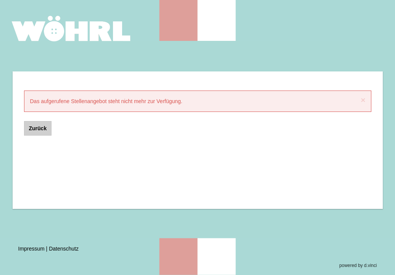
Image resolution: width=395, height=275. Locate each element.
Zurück (38, 128)
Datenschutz (64, 249)
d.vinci (370, 265)
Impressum (31, 249)
